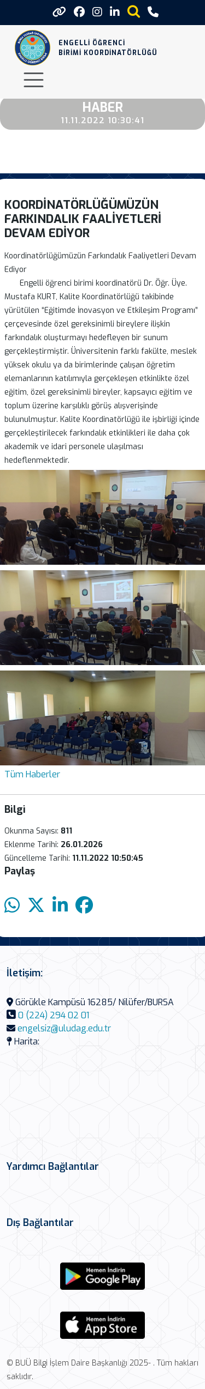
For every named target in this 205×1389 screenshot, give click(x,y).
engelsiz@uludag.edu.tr (64, 1028)
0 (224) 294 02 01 (53, 1015)
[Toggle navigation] (33, 79)
